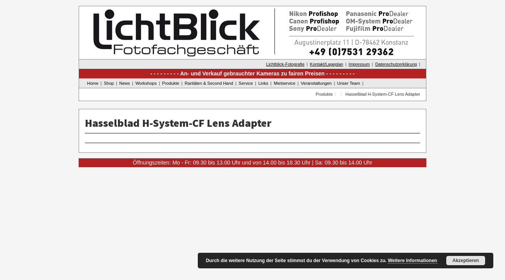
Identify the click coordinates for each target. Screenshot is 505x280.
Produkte (170, 83)
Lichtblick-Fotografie (285, 64)
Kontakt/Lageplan (326, 64)
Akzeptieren (465, 260)
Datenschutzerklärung (396, 64)
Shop (109, 83)
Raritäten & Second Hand (209, 83)
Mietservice (285, 83)
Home (93, 83)
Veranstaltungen (316, 83)
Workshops (146, 83)
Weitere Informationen (412, 260)
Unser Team (348, 83)
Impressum (359, 64)
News (124, 83)
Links (263, 83)
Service (246, 83)
